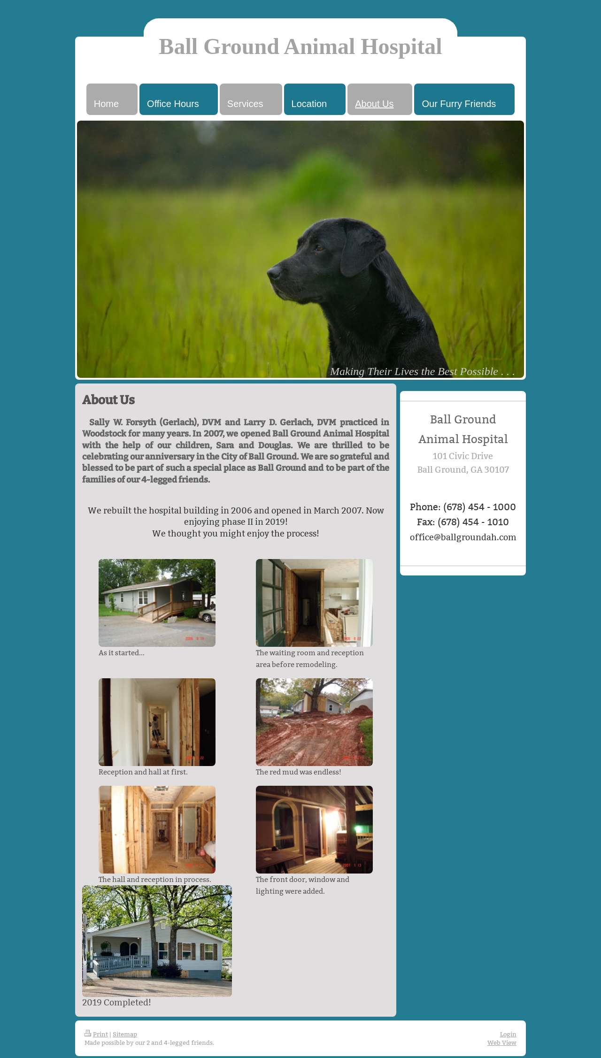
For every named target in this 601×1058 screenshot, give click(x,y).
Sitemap (125, 1034)
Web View (501, 1042)
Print (96, 1034)
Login (508, 1034)
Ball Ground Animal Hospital (300, 46)
